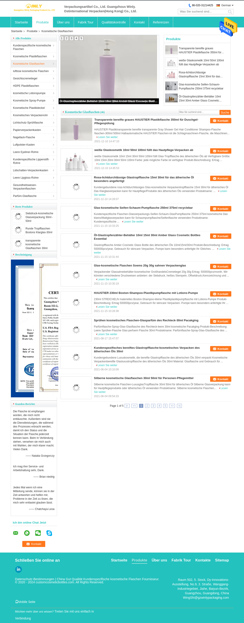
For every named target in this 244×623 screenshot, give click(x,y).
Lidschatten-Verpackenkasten (30, 170)
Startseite (21, 22)
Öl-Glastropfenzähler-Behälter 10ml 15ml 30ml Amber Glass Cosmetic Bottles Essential (109, 101)
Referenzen (161, 22)
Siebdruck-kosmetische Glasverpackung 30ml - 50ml (39, 217)
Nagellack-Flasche (24, 137)
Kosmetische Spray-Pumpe (29, 100)
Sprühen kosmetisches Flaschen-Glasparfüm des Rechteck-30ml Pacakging (146, 320)
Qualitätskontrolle (114, 22)
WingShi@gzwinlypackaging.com (206, 597)
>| (179, 405)
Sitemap (222, 560)
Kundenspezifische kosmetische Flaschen (32, 47)
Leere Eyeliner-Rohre (26, 152)
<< (134, 405)
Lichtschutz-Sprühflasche (28, 122)
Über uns (63, 22)
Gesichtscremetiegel (25, 78)
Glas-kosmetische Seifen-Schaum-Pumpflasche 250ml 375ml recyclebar (201, 86)
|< (127, 405)
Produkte (42, 22)
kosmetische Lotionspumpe (29, 93)
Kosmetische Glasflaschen (29, 63)
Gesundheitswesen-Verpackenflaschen (25, 187)
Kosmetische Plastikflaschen (30, 56)
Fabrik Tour (86, 22)
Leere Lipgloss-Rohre (26, 177)
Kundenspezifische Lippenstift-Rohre (31, 161)
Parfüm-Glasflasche (25, 196)
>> (172, 405)
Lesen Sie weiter (108, 137)
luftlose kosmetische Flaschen (31, 71)
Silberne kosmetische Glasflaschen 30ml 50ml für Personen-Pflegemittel (144, 378)
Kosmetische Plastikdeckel (29, 107)
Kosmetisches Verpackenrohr (30, 115)
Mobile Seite (25, 602)
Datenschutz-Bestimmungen (34, 579)
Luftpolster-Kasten (24, 144)
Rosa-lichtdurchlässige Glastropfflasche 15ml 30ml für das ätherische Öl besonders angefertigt (200, 74)
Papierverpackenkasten (27, 130)
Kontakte (203, 560)
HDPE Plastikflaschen (26, 85)
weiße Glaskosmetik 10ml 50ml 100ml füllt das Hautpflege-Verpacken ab (201, 62)
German (226, 5)
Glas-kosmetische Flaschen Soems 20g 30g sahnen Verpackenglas (140, 265)
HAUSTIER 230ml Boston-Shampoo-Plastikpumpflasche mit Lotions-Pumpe (146, 293)
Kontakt (139, 22)
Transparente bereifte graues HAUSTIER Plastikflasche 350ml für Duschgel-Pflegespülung (200, 50)
